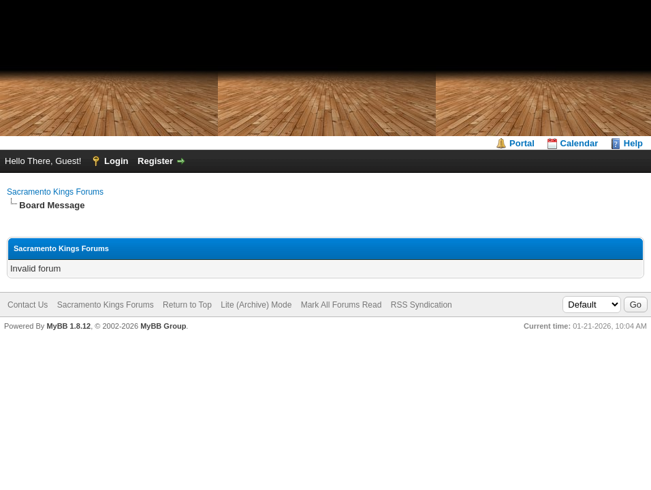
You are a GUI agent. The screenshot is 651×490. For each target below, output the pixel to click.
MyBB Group (163, 326)
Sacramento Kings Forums (55, 192)
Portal (522, 143)
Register (155, 161)
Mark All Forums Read (341, 305)
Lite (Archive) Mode (256, 305)
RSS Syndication (421, 305)
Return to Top (187, 305)
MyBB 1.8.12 (68, 326)
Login (116, 161)
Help (633, 143)
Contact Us (27, 305)
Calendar (579, 143)
